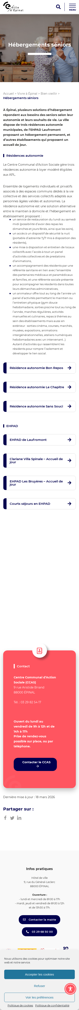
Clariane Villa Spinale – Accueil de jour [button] (36, 460)
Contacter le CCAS (36, 762)
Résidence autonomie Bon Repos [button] (36, 368)
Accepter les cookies (39, 974)
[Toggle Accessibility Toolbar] (70, 988)
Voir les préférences (39, 997)
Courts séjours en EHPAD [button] (30, 504)
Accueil (8, 93)
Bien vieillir (49, 93)
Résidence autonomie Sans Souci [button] (36, 406)
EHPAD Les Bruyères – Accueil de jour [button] (36, 482)
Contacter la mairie (39, 919)
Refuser (39, 986)
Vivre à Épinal (27, 93)
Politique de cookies (20, 1005)
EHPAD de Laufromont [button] (28, 440)
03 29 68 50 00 (39, 931)
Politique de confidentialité (52, 1005)
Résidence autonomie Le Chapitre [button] (37, 387)
